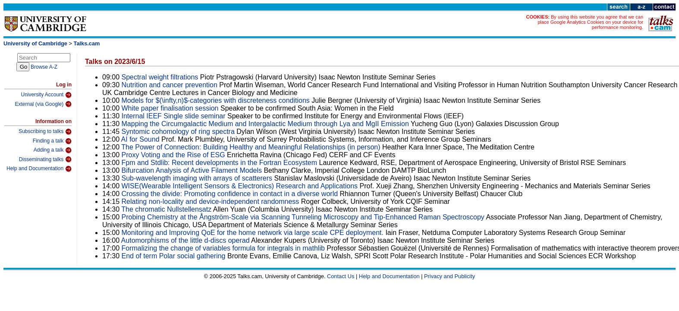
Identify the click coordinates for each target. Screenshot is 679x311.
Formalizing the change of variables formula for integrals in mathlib (223, 248)
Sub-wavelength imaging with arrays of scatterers (197, 178)
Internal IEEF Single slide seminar (174, 116)
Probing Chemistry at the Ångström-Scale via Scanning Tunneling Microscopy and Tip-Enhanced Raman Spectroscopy (303, 217)
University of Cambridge (35, 43)
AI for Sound (140, 139)
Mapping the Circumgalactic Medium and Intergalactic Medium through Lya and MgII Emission (265, 123)
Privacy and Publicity (449, 276)
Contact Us (340, 276)
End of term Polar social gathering (174, 256)
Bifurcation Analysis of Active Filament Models (192, 170)
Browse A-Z (44, 67)
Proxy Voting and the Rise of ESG (173, 155)
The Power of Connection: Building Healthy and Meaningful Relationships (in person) (250, 147)
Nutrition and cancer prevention (171, 85)
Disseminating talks (45, 159)
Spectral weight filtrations (160, 77)
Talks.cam (87, 43)
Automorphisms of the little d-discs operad (185, 240)
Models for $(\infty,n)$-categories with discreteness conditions (216, 100)
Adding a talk (53, 150)
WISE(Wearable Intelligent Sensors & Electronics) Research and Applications (240, 186)
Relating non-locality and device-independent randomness (210, 201)
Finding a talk (52, 141)
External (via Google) (43, 104)
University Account (46, 95)
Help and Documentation (39, 168)
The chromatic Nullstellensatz (166, 209)
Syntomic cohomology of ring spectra (178, 131)
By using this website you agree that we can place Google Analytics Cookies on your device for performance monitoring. (590, 22)
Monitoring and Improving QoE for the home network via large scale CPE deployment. (253, 232)
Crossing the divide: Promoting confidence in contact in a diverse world (230, 193)
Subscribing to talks (45, 131)
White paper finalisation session (170, 108)
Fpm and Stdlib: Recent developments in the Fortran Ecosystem (220, 162)
